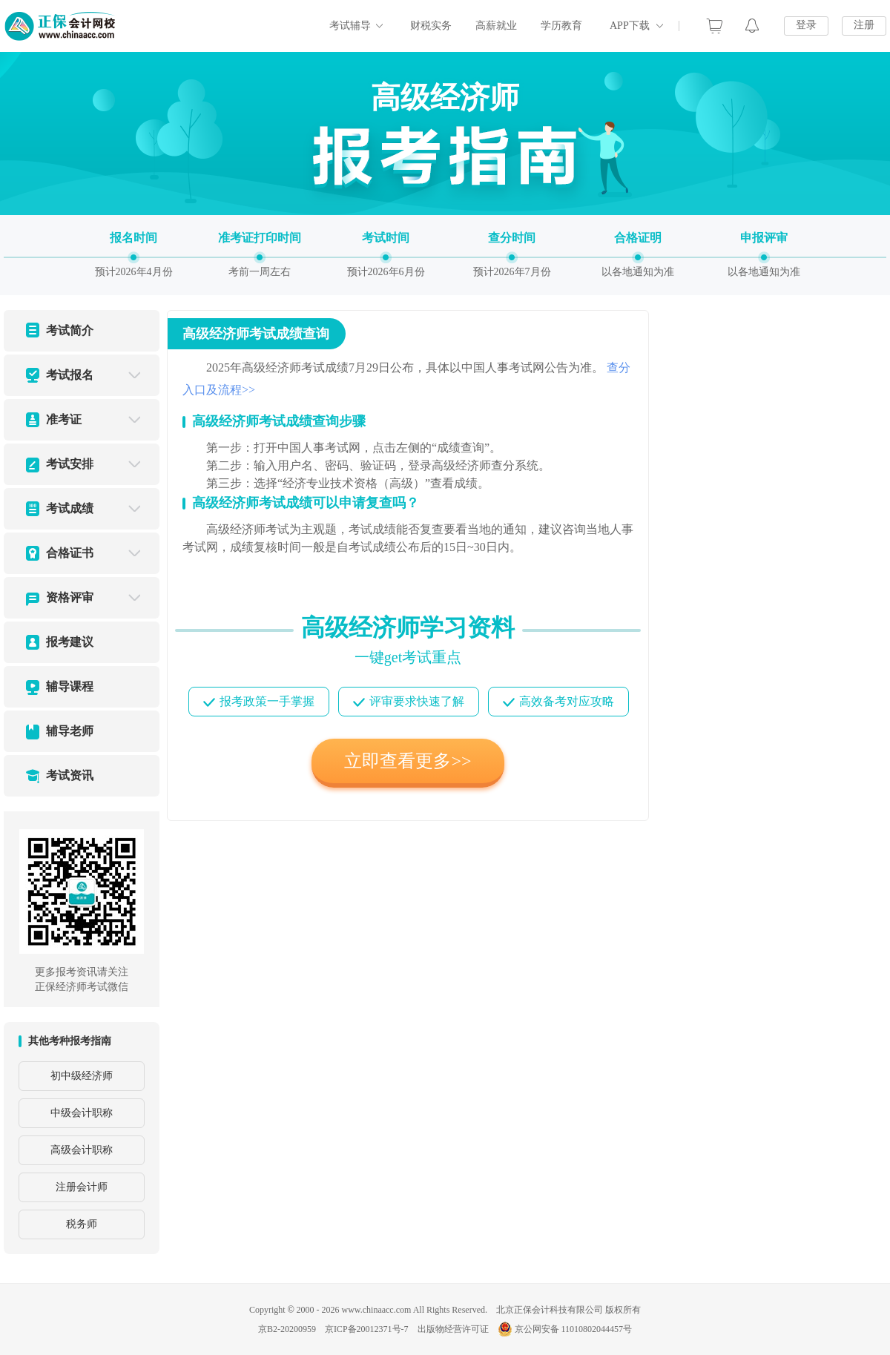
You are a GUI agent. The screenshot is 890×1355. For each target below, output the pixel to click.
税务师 (81, 1224)
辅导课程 (69, 686)
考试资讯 (69, 775)
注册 (864, 24)
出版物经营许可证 (453, 1329)
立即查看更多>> (407, 761)
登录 (806, 24)
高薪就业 (496, 25)
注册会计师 (82, 1187)
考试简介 (69, 330)
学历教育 (561, 25)
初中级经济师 (81, 1075)
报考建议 (69, 642)
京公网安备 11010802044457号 (565, 1329)
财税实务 (431, 25)
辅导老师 (69, 731)
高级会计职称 (81, 1149)
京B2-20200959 (287, 1329)
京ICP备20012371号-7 (367, 1329)
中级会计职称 (81, 1112)
